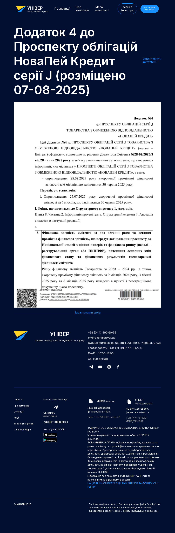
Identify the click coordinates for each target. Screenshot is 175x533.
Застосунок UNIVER (149, 8)
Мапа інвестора (102, 8)
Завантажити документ (152, 60)
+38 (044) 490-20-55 (103, 333)
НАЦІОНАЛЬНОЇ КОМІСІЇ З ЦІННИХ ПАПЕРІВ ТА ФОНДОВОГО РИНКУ (123, 485)
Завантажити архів (88, 312)
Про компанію (82, 8)
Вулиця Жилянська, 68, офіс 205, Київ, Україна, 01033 (125, 343)
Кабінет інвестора (127, 8)
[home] (34, 9)
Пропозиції (62, 8)
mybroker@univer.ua (103, 338)
